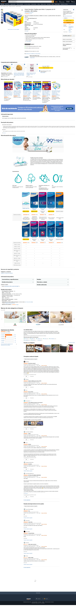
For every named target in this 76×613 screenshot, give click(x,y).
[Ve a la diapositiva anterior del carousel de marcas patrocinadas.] (2, 319)
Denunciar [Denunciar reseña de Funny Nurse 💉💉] (32, 428)
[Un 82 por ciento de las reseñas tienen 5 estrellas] (8, 334)
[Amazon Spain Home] (29, 599)
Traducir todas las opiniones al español (30, 359)
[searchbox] (34, 2)
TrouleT (70, 24)
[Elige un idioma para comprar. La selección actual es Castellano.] (38, 598)
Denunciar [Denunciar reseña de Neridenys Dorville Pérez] (32, 469)
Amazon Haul (7, 4)
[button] (2, 4)
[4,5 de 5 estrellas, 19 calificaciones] (6, 97)
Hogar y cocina (43, 4)
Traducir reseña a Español (28, 517)
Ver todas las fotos (72, 342)
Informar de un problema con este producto (32, 53)
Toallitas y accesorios (12, 6)
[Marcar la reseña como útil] (26, 376)
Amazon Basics (33, 4)
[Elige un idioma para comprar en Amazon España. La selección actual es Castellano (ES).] (56, 1)
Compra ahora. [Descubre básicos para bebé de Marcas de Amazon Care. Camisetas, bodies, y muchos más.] (32, 57)
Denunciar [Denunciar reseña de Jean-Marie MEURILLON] (32, 496)
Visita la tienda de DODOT (29, 12)
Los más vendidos (27, 4)
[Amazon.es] (4, 1)
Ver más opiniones (27, 567)
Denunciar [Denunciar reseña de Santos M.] (25, 551)
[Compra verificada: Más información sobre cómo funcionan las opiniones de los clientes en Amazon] (44, 365)
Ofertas (38, 4)
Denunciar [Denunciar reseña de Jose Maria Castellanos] (32, 439)
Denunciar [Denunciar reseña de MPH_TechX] (25, 538)
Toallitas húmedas (18, 6)
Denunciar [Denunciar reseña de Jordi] (32, 459)
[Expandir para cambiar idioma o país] (42, 598)
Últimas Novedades (20, 4)
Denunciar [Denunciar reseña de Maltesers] (32, 376)
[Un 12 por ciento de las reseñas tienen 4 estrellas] (8, 336)
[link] (19, 67)
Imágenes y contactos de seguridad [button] (7, 273)
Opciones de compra (43, 212)
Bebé (1, 6)
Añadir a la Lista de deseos (67, 39)
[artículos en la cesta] (72, 1)
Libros (53, 4)
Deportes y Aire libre (64, 4)
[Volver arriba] (38, 594)
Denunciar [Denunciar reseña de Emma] (25, 562)
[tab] (26, 338)
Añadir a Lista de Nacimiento (67, 41)
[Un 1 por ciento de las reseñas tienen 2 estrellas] (8, 340)
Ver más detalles (28, 41)
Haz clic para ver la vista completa (13, 29)
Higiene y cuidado (5, 6)
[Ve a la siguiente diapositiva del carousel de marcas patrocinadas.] (74, 319)
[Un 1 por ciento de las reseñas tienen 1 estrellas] (8, 342)
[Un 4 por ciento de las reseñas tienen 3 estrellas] (8, 338)
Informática (49, 4)
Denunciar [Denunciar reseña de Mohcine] (32, 387)
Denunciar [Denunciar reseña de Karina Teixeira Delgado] (25, 516)
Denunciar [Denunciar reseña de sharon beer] (25, 527)
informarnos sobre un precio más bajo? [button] (12, 286)
